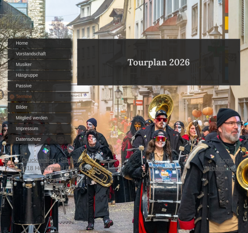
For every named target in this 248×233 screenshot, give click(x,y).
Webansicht (218, 168)
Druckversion (35, 160)
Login (226, 160)
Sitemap (71, 160)
